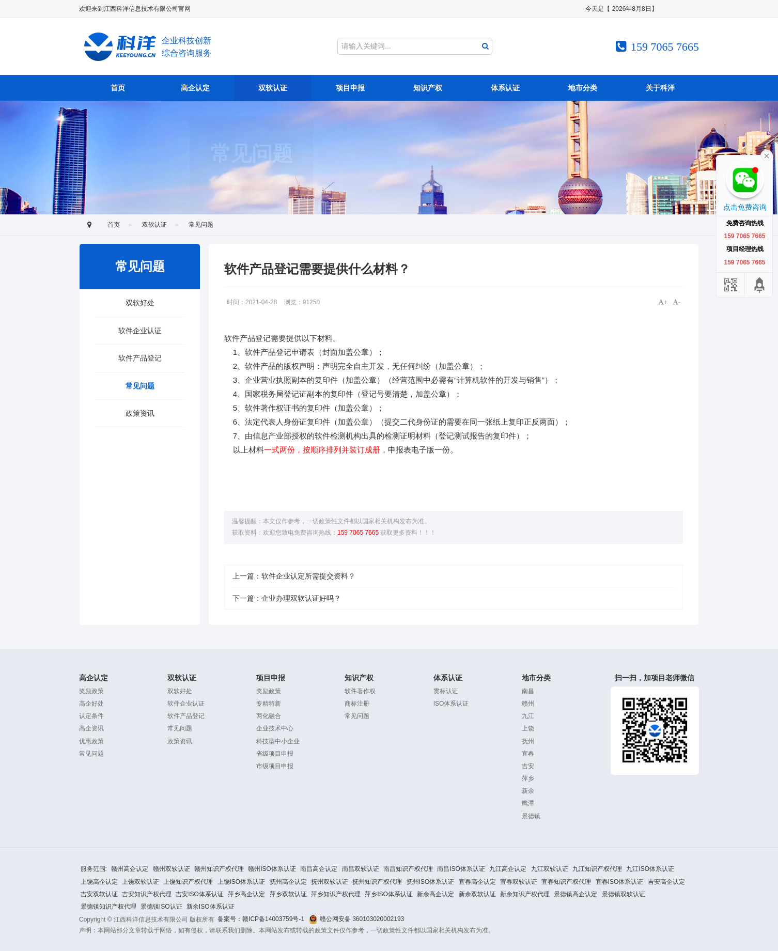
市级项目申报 (274, 766)
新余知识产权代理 (525, 894)
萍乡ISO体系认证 (389, 894)
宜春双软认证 (518, 881)
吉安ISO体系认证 (200, 894)
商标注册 (357, 703)
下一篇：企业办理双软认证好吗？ (286, 598)
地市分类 (582, 88)
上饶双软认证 (140, 881)
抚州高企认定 (288, 881)
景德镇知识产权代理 (108, 906)
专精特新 (268, 703)
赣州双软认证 (171, 868)
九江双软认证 (549, 868)
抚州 (528, 741)
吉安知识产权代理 (147, 894)
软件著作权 (360, 691)
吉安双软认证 (99, 894)
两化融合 (268, 716)
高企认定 (195, 88)
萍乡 (528, 778)
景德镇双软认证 (623, 894)
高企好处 (91, 703)
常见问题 (201, 224)
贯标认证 (445, 691)
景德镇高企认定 (575, 894)
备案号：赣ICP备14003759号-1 (260, 919)
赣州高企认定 (129, 868)
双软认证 (272, 88)
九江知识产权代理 (597, 868)
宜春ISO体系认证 (620, 881)
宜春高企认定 (477, 881)
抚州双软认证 (329, 881)
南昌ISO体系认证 (461, 868)
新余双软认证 (477, 894)
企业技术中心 (274, 728)
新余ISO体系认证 (210, 906)
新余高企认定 (435, 894)
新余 (528, 790)
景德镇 (531, 816)
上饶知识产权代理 (188, 881)
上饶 (528, 728)
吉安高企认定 (666, 881)
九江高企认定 (507, 868)
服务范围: (94, 868)
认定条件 (91, 716)
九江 (528, 716)
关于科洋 (660, 88)
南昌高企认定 (318, 868)
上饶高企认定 (99, 881)
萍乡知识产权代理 (336, 894)
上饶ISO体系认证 (241, 881)
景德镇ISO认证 (161, 906)
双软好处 (140, 303)
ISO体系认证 (451, 703)
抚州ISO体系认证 (431, 881)
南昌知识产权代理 (408, 868)
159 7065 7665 (358, 532)
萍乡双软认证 (288, 894)
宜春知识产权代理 (566, 881)
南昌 (528, 691)
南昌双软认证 (360, 868)
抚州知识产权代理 (377, 881)
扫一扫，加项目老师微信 (655, 724)
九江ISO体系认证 (650, 868)
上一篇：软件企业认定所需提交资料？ (293, 576)
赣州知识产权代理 (219, 868)
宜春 (528, 753)
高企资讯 (91, 728)
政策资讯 (140, 413)
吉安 (528, 766)
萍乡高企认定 (246, 894)
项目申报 (350, 88)
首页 (118, 88)
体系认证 (505, 88)
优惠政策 (91, 741)
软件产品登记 (140, 358)
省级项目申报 (274, 753)
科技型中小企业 (278, 741)
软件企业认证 (140, 330)
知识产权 (427, 88)
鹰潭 (528, 803)
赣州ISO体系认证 (272, 868)
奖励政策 (91, 691)
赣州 (528, 703)
